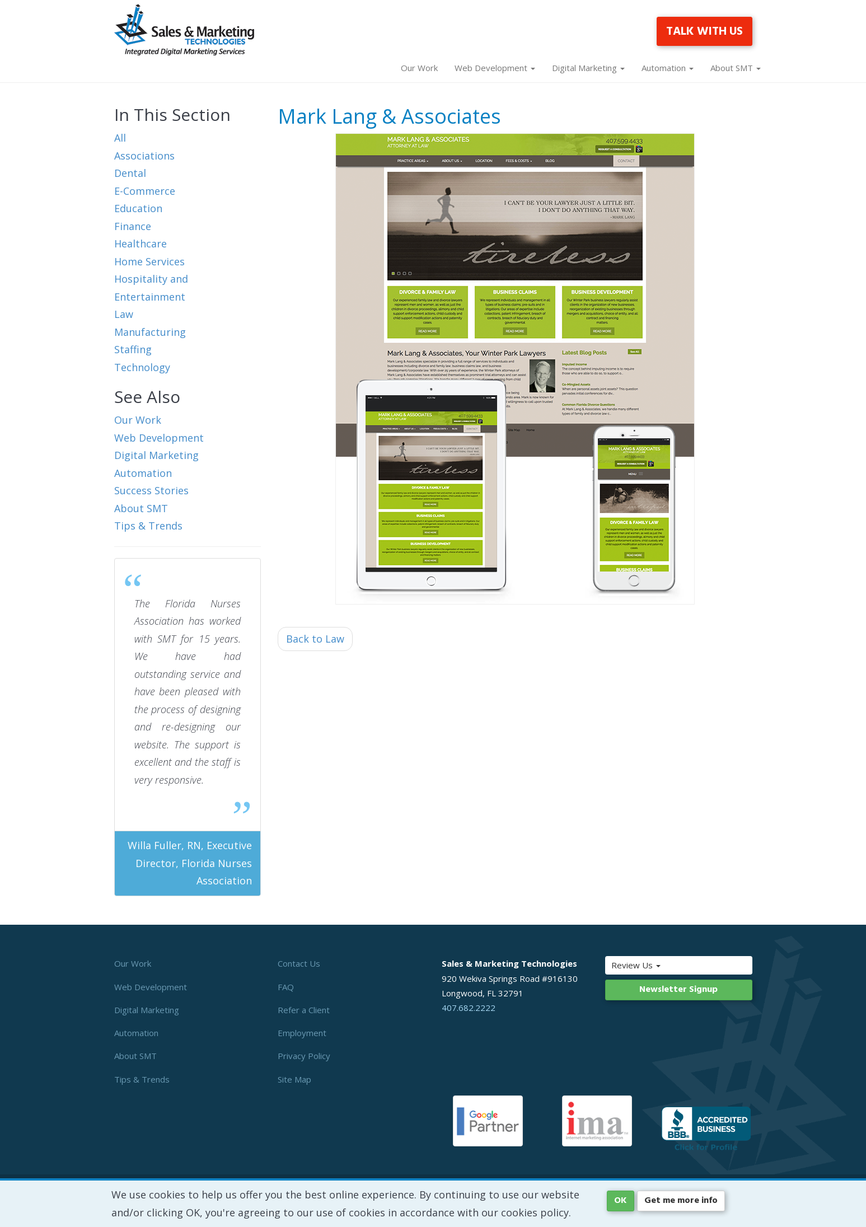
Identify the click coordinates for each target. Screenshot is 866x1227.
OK (620, 1200)
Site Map (294, 1079)
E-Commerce (144, 191)
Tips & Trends (148, 525)
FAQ (286, 986)
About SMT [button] (735, 67)
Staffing (133, 349)
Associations (144, 155)
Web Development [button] (495, 67)
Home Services (149, 261)
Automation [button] (668, 67)
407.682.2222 (468, 1007)
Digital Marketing (156, 455)
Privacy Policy (304, 1055)
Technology (142, 367)
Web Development (159, 437)
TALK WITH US (704, 31)
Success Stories (151, 490)
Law (123, 314)
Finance (132, 226)
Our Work (419, 67)
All (120, 137)
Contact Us (299, 963)
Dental (130, 173)
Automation (143, 473)
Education (138, 208)
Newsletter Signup (678, 989)
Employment (302, 1032)
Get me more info (681, 1200)
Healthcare (140, 243)
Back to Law (315, 638)
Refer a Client (304, 1009)
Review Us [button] (659, 965)
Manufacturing (150, 332)
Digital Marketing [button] (588, 67)
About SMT (141, 508)
